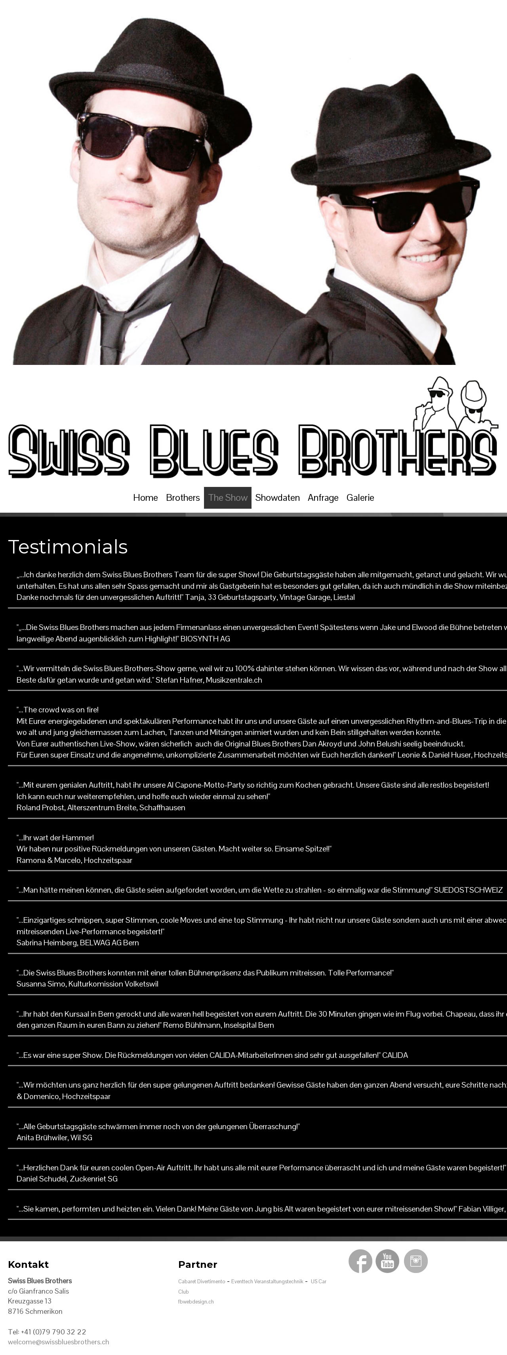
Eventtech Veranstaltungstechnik (267, 1281)
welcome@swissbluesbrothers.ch (58, 1341)
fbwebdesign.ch (196, 1301)
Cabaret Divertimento (201, 1281)
